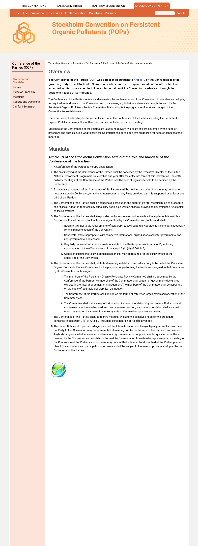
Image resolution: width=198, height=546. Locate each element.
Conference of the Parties (115, 63)
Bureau (17, 87)
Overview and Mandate (21, 81)
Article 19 (139, 79)
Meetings (18, 96)
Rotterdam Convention (108, 5)
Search (181, 13)
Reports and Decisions (26, 101)
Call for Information (24, 106)
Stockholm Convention (151, 5)
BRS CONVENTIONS (34, 5)
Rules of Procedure (24, 92)
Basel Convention (69, 5)
